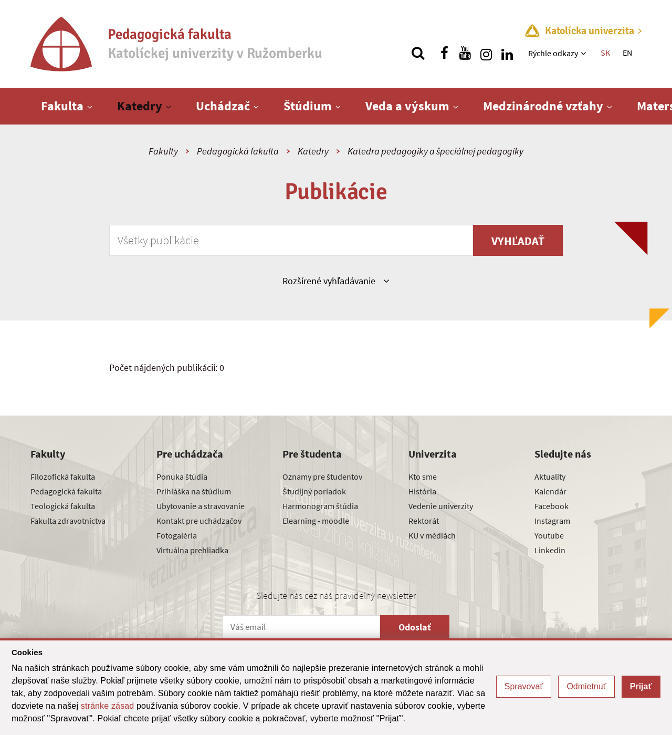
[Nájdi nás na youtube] (465, 53)
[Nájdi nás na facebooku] (444, 53)
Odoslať (414, 627)
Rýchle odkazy (553, 53)
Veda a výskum (407, 106)
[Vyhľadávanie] (417, 53)
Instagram (552, 520)
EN (627, 52)
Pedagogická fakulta (238, 151)
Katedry (139, 106)
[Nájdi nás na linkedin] (507, 53)
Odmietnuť (586, 686)
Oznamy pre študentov (322, 476)
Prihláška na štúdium (193, 491)
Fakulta (62, 106)
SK (605, 52)
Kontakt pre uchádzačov (199, 520)
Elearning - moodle (315, 520)
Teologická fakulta (62, 506)
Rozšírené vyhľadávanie (336, 280)
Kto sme (422, 476)
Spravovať (524, 686)
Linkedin (549, 550)
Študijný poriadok (314, 491)
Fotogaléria (176, 535)
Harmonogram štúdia (320, 506)
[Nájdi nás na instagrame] (486, 53)
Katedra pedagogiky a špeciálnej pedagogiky (435, 151)
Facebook (551, 506)
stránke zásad (107, 705)
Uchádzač (223, 106)
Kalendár (550, 491)
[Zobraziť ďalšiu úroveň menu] (584, 53)
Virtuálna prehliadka (192, 550)
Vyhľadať (517, 240)
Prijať (641, 686)
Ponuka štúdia (181, 476)
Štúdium (308, 106)
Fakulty (163, 151)
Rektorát (423, 520)
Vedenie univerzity (440, 506)
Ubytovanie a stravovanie (200, 506)
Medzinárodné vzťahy (543, 106)
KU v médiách (432, 535)
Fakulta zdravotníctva (68, 520)
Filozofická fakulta (62, 476)
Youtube (549, 535)
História (422, 491)
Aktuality (549, 476)
